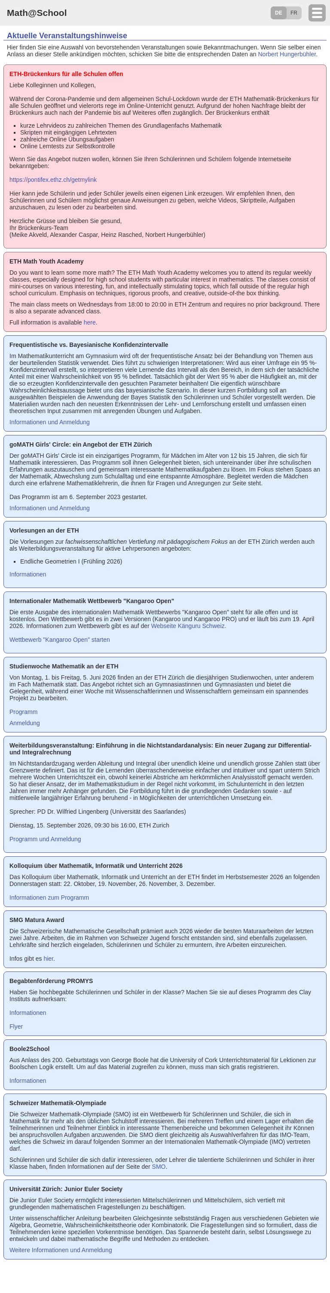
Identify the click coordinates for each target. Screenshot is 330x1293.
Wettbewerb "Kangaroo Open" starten (59, 639)
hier (48, 958)
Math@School (37, 13)
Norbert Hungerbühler (287, 54)
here (90, 322)
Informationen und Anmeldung (49, 422)
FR (293, 13)
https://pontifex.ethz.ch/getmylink (53, 179)
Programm (23, 711)
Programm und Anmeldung (45, 839)
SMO (159, 1166)
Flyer (16, 1026)
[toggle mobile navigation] (317, 12)
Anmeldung (24, 723)
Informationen (27, 574)
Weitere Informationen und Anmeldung (60, 1250)
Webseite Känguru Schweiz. (188, 625)
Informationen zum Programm (49, 897)
